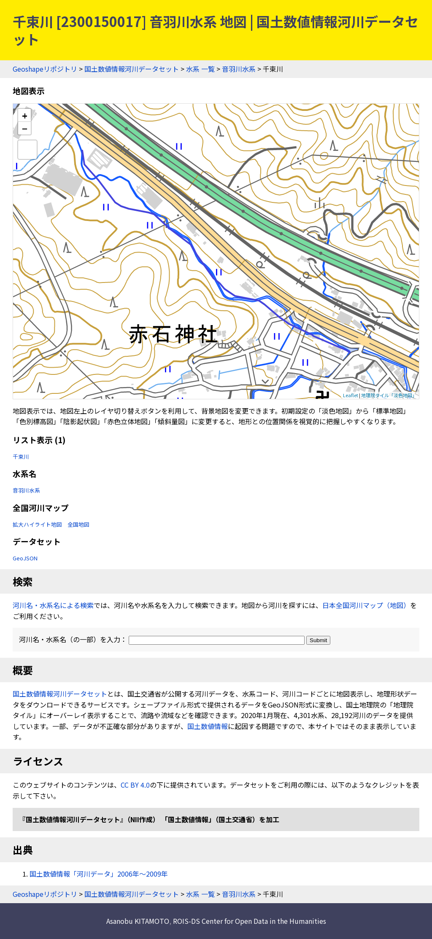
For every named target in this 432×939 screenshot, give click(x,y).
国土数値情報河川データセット (131, 69)
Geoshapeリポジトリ (45, 69)
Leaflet (350, 395)
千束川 (21, 456)
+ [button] (24, 115)
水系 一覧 (200, 69)
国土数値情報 (207, 726)
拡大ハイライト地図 (37, 524)
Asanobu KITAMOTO (137, 921)
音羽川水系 (239, 69)
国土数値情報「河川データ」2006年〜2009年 (99, 874)
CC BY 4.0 (135, 785)
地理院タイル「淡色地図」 (389, 395)
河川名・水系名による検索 (53, 605)
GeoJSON (25, 558)
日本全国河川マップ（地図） (366, 605)
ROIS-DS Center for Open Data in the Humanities (249, 921)
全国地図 (78, 524)
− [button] (24, 128)
